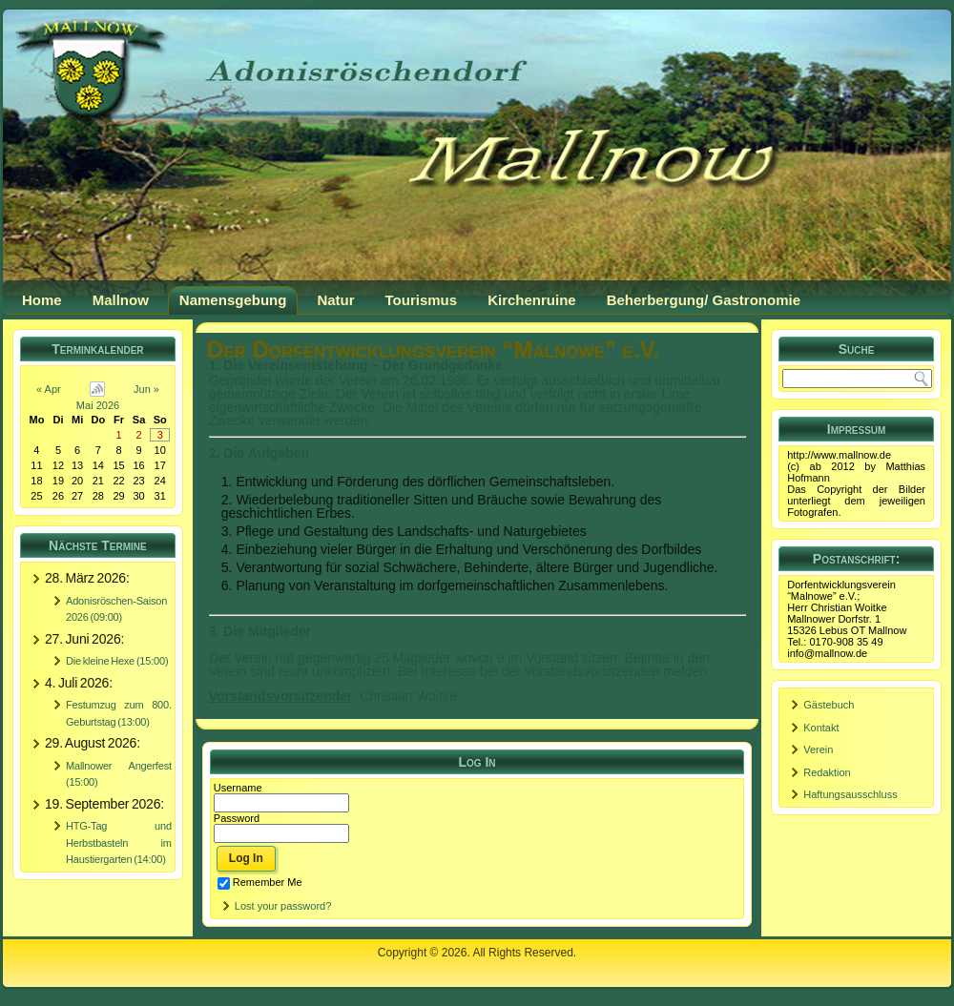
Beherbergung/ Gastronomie (703, 300)
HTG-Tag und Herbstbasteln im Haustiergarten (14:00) (119, 842)
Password (236, 818)
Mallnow (121, 300)
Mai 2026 (97, 405)
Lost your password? (283, 906)
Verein (818, 749)
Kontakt (821, 727)
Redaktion (827, 772)
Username (238, 787)
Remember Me (260, 882)
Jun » (146, 389)
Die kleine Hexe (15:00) (117, 661)
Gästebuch (828, 704)
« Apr (48, 389)
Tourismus (421, 300)
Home (42, 300)
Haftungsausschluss (850, 794)
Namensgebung (233, 300)
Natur (335, 300)
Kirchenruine (531, 300)
